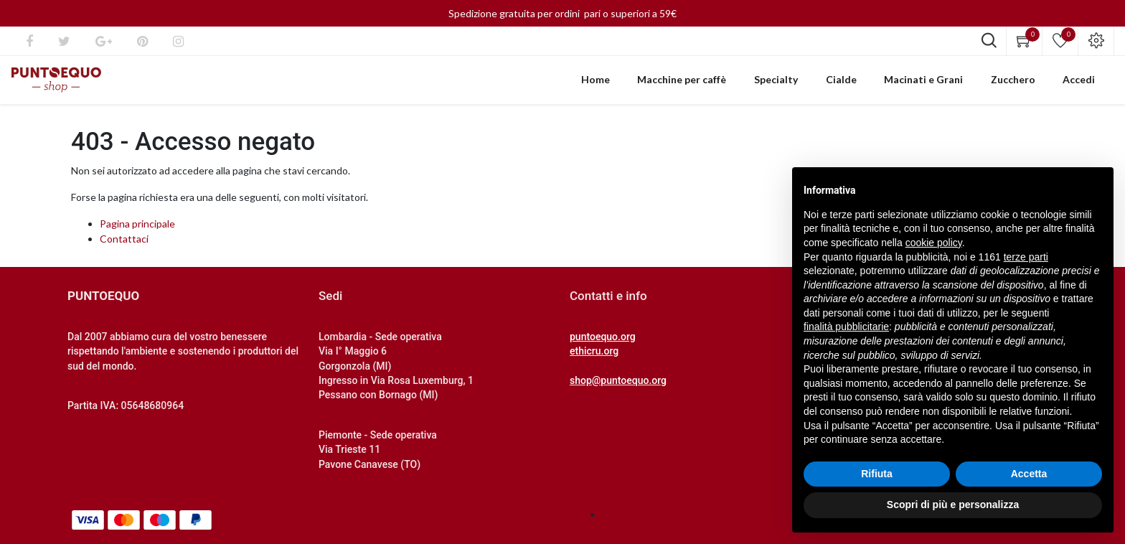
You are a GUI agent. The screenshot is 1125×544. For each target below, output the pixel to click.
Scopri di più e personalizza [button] (953, 504)
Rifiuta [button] (877, 473)
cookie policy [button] (933, 242)
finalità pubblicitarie (846, 326)
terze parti (1026, 257)
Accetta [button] (1029, 473)
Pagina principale (137, 233)
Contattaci (124, 248)
